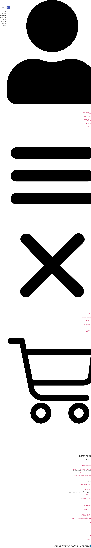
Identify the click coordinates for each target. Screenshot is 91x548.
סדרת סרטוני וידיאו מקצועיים (83, 119)
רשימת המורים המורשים (84, 123)
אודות (87, 519)
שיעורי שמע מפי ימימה (84, 120)
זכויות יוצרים (86, 127)
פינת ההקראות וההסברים (84, 126)
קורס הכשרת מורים (85, 113)
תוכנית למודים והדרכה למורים (83, 116)
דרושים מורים (86, 525)
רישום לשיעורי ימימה (85, 124)
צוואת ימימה (86, 109)
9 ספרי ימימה (86, 110)
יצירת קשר (86, 531)
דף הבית (87, 106)
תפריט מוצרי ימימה (85, 108)
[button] (45, 219)
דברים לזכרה (86, 522)
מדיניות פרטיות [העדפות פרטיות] (86, 545)
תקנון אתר (87, 529)
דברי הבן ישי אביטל (85, 521)
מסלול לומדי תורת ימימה (84, 115)
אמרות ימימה (86, 122)
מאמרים (87, 528)
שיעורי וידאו (86, 117)
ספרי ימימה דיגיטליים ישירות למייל (82, 112)
